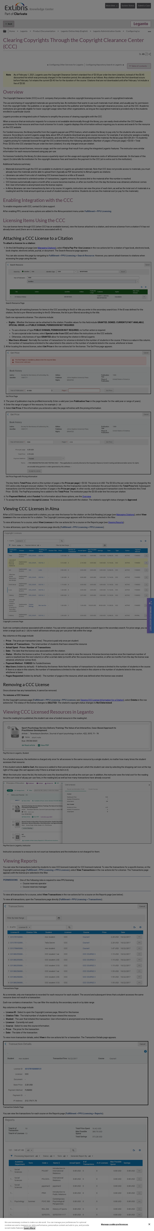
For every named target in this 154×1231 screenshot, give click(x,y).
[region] (77, 1224)
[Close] (149, 1224)
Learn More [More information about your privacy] (29, 1228)
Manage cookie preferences (114, 1224)
